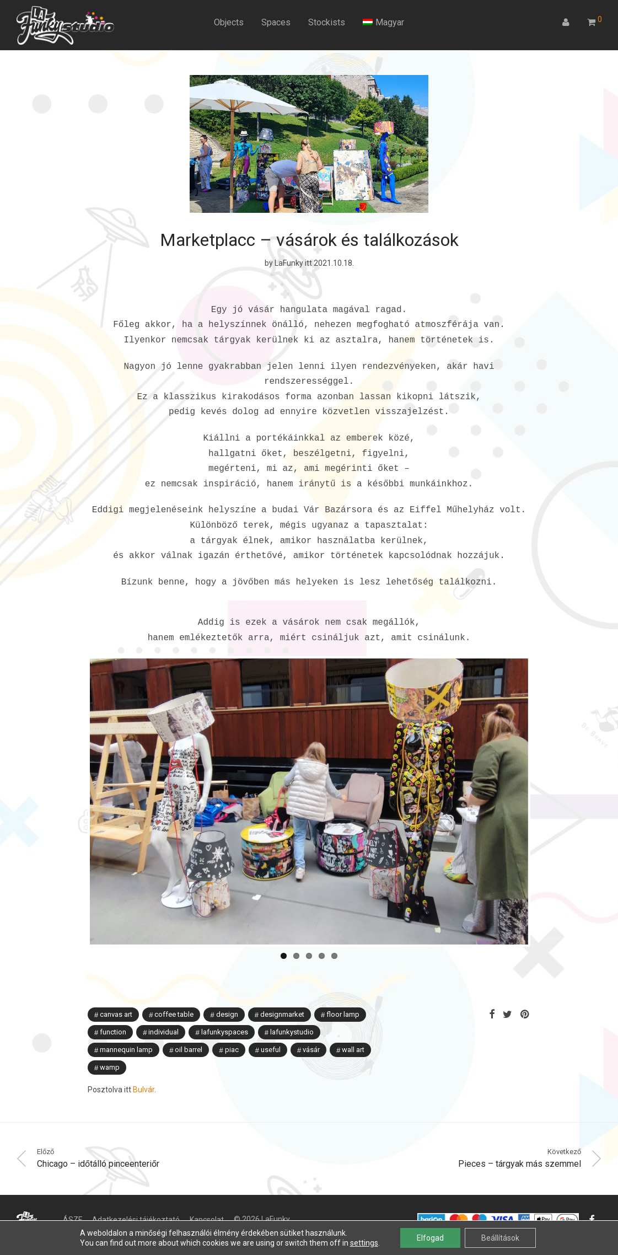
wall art (353, 1030)
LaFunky (289, 263)
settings (364, 1242)
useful (271, 1030)
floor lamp (342, 994)
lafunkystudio (292, 1012)
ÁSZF (72, 1199)
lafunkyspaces (224, 1012)
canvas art (116, 994)
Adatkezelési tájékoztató (136, 1199)
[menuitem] (383, 22)
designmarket (282, 994)
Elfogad (430, 1237)
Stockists (326, 22)
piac (232, 1030)
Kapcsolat (207, 1199)
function (113, 1012)
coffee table (174, 994)
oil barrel (188, 1030)
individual (163, 1012)
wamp (110, 1047)
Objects (229, 22)
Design (227, 994)
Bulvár (143, 1069)
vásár (311, 1030)
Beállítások (500, 1237)
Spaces (276, 22)
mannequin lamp (126, 1030)
